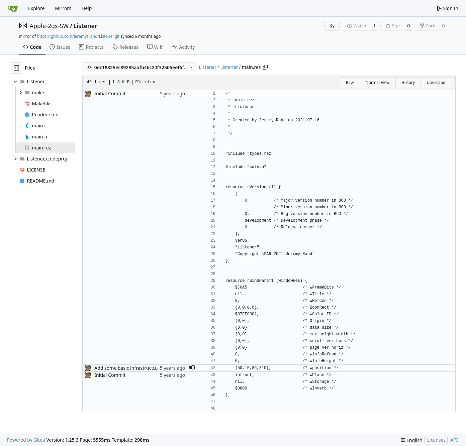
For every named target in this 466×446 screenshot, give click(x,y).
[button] (192, 368)
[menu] (412, 440)
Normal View (378, 82)
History (408, 82)
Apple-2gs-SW (49, 25)
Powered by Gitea (26, 440)
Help (87, 8)
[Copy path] (265, 67)
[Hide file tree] (16, 68)
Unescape (436, 82)
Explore (36, 8)
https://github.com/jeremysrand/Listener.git (78, 36)
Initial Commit (109, 93)
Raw (350, 82)
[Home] (12, 8)
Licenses (436, 440)
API (454, 440)
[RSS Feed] (332, 26)
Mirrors (63, 8)
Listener (85, 25)
